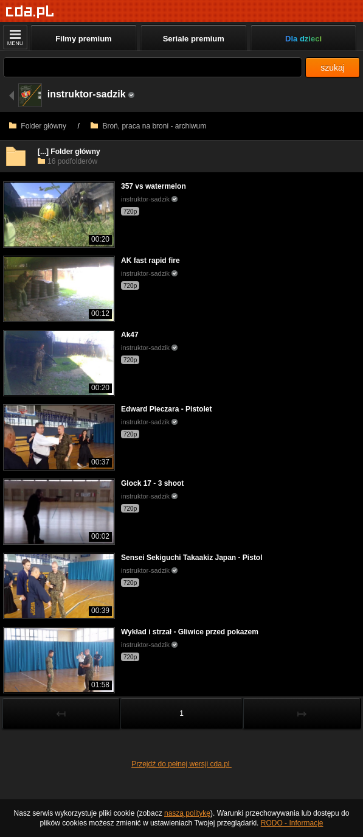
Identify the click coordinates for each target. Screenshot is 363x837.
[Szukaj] (152, 67)
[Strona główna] (30, 11)
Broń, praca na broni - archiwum (148, 126)
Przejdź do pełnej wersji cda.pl (181, 764)
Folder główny (37, 126)
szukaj (332, 67)
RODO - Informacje (292, 823)
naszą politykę (187, 813)
